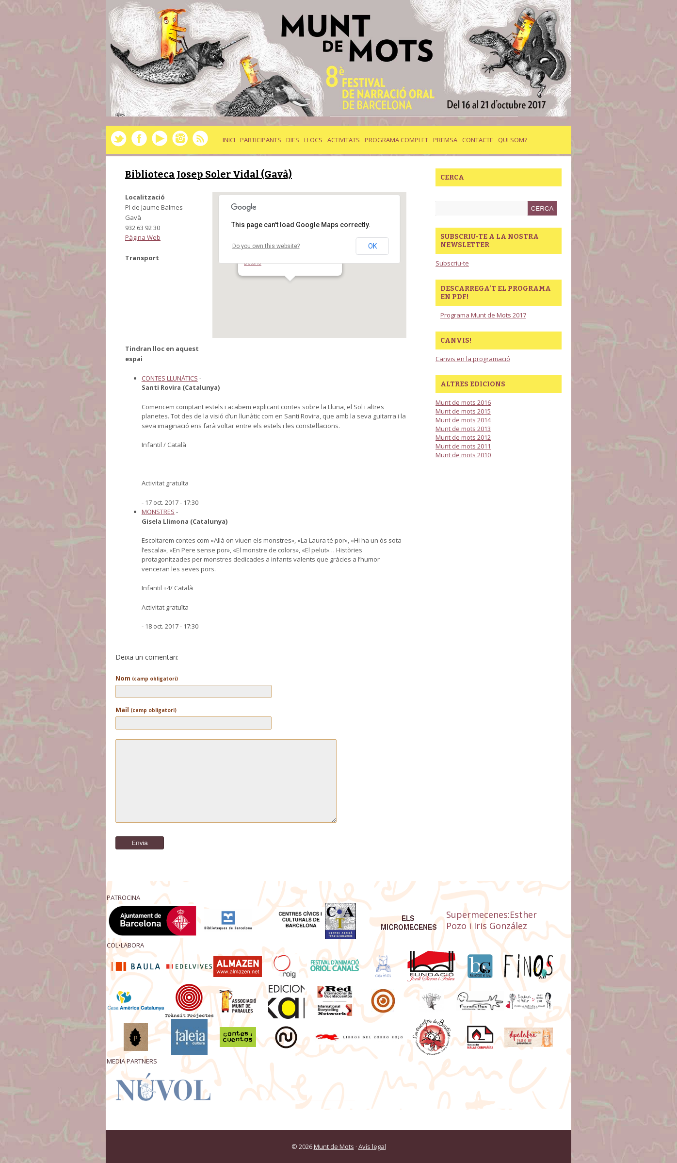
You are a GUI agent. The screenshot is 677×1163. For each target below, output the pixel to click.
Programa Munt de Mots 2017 (483, 315)
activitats (343, 139)
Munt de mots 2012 (463, 437)
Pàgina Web (143, 237)
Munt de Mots (334, 1146)
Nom (146, 678)
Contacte (477, 139)
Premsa (445, 139)
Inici (229, 139)
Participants (260, 139)
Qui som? (512, 139)
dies (292, 139)
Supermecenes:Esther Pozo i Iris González (491, 920)
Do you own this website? (266, 246)
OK (372, 246)
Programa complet (396, 139)
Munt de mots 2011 (463, 446)
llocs (313, 139)
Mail (146, 709)
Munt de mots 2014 (463, 419)
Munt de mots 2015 (463, 411)
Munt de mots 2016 (463, 402)
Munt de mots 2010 (463, 454)
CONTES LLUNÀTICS (170, 378)
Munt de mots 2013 (463, 428)
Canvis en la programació (472, 358)
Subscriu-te (452, 263)
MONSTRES (158, 511)
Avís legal (372, 1146)
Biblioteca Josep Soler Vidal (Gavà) (208, 174)
